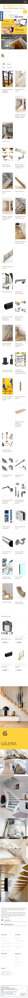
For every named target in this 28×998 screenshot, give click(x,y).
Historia (17, 943)
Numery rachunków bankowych (19, 946)
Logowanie (17, 957)
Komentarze (3, 957)
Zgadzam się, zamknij (22, 994)
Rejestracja (17, 959)
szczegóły (5, 642)
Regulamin (3, 938)
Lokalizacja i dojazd (19, 941)
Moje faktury (18, 965)
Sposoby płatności (5, 941)
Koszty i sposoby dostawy (6, 943)
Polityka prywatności (5, 950)
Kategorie (9, 64)
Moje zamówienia (19, 962)
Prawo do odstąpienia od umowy (6, 946)
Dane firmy (17, 938)
